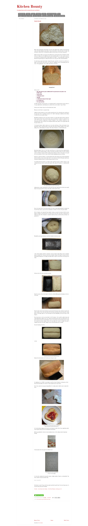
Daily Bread (37, 21)
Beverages (50, 15)
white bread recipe (47, 499)
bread (38, 499)
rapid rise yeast (41, 499)
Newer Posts (37, 520)
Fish (59, 13)
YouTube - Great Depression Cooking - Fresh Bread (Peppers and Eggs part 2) (48, 489)
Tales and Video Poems (59, 15)
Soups (33, 13)
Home (52, 520)
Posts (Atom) (41, 522)
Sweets (28, 13)
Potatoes (38, 13)
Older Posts (66, 520)
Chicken (44, 13)
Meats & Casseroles (52, 13)
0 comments (49, 497)
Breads (44, 15)
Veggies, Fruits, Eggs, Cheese (25, 15)
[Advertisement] (51, 510)
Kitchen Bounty (29, 6)
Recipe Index (22, 13)
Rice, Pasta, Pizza (37, 15)
